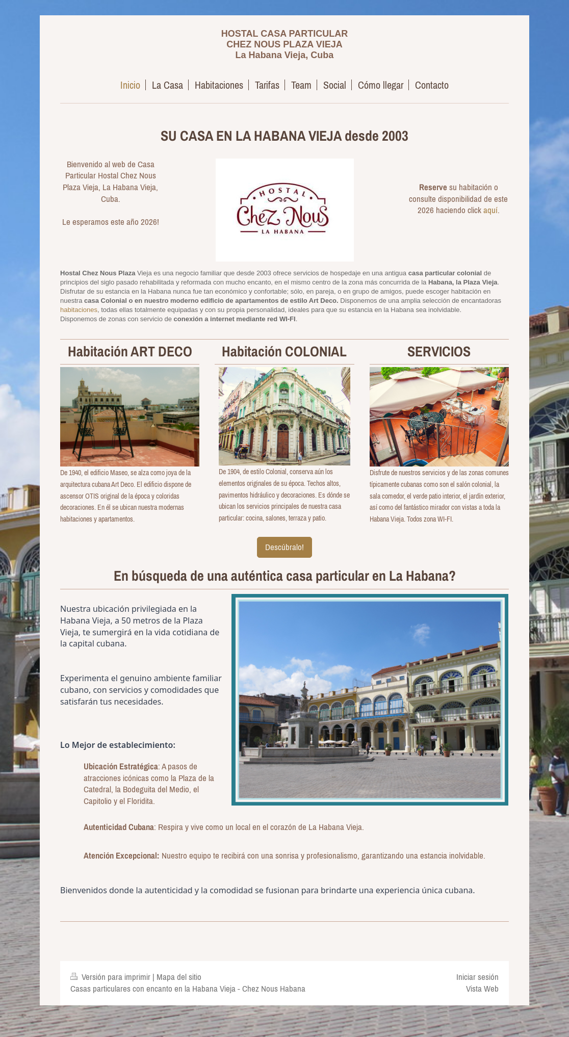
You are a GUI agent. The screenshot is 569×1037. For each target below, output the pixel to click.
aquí (490, 210)
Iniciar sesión (477, 977)
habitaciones (78, 310)
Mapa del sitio (179, 977)
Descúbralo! (284, 547)
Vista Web (482, 988)
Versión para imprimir (111, 977)
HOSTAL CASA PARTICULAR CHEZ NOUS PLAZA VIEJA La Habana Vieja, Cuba (284, 44)
